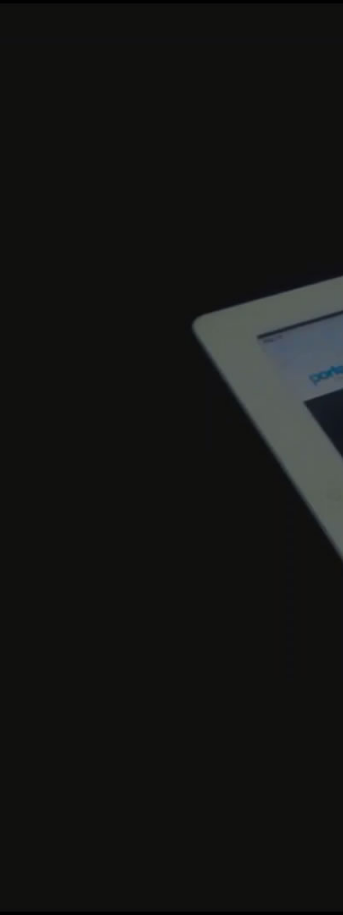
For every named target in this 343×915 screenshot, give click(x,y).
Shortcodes (142, 205)
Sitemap (298, 900)
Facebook (301, 205)
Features (197, 205)
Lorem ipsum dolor (133, 722)
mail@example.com (208, 858)
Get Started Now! (270, 231)
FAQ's (281, 900)
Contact (316, 900)
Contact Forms (249, 511)
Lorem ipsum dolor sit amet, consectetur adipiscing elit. (59, 730)
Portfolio (225, 205)
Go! (83, 865)
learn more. (314, 231)
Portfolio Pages (250, 526)
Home (116, 205)
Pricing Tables (248, 471)
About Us (170, 205)
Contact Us (277, 205)
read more (40, 765)
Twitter (311, 205)
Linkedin (320, 205)
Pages (250, 205)
